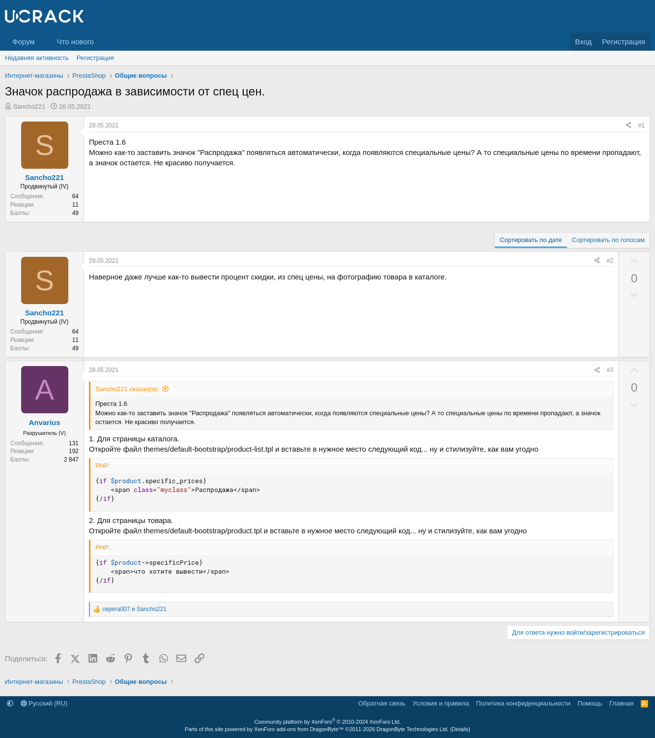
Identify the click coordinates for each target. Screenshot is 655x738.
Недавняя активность (37, 58)
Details (460, 729)
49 (75, 213)
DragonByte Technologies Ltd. (412, 729)
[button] (42, 41)
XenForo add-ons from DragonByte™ (298, 729)
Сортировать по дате (531, 240)
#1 (641, 125)
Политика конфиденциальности (523, 703)
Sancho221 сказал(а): (127, 389)
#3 (610, 370)
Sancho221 (29, 106)
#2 (610, 260)
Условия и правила (441, 703)
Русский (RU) (44, 703)
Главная (621, 703)
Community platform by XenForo (328, 722)
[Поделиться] (628, 125)
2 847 (71, 459)
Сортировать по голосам (608, 240)
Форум (23, 41)
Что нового (75, 41)
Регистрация (95, 58)
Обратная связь (381, 703)
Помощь (589, 703)
